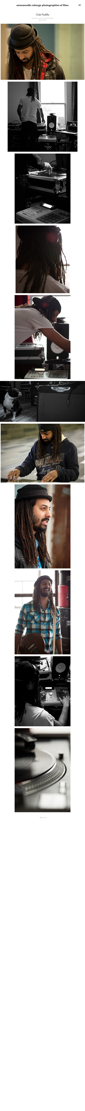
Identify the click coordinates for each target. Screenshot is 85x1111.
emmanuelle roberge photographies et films (42, 5)
